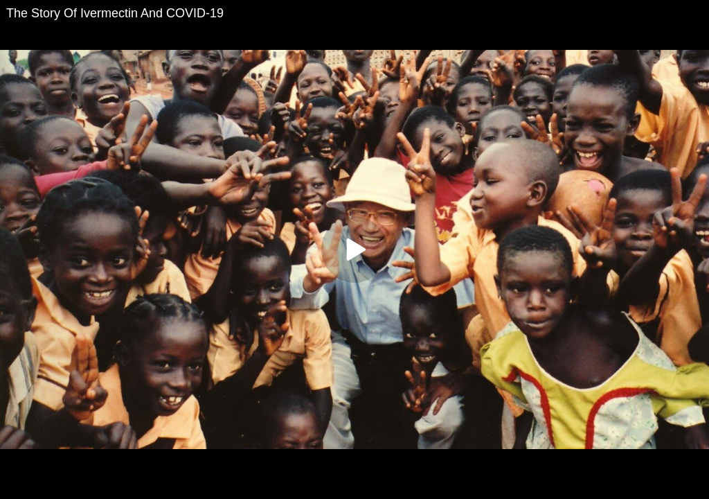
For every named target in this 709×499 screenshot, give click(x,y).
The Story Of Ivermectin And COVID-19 (115, 13)
